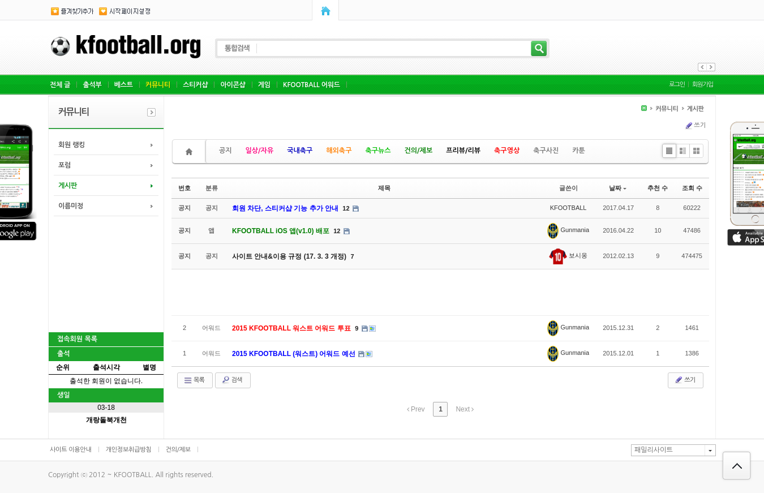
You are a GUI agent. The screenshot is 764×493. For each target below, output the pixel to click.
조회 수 (692, 188)
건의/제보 (419, 150)
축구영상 (507, 150)
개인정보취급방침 (129, 450)
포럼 (64, 165)
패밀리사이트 (653, 450)
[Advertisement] (105, 272)
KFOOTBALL (568, 207)
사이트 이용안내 (71, 450)
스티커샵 (195, 85)
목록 (193, 380)
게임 (264, 85)
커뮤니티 (157, 85)
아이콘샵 (232, 85)
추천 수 (657, 188)
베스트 (123, 85)
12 (345, 208)
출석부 (92, 85)
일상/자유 (260, 150)
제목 (384, 188)
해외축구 (338, 150)
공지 (225, 150)
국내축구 (299, 150)
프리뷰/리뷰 (463, 150)
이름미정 (70, 206)
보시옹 (568, 255)
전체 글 (60, 85)
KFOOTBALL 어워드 (311, 85)
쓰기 (695, 125)
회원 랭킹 (71, 145)
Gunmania (568, 229)
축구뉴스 (377, 150)
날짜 (617, 188)
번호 (184, 188)
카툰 (578, 150)
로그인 (677, 85)
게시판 (67, 185)
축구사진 (546, 150)
